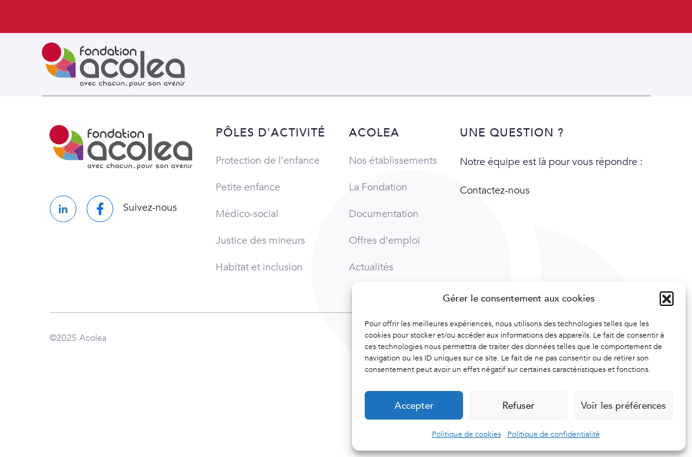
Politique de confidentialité (553, 434)
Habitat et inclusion (259, 267)
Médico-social (247, 214)
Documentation (384, 214)
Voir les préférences (623, 405)
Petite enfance (248, 187)
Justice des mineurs (260, 241)
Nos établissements (393, 161)
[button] (666, 298)
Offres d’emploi (384, 241)
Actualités (371, 267)
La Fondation (378, 187)
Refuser (518, 405)
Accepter (414, 405)
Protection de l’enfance (268, 161)
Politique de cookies (466, 434)
